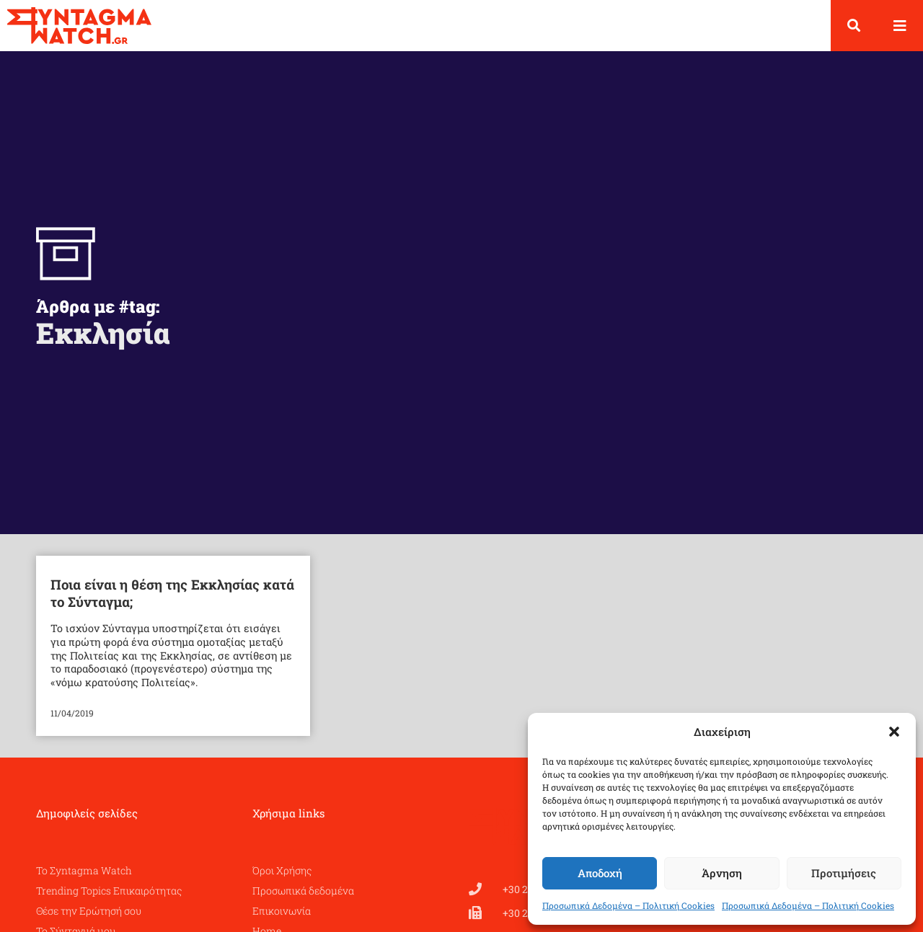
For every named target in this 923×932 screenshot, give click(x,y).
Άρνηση (722, 873)
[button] (894, 731)
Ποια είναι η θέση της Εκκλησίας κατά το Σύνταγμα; (172, 604)
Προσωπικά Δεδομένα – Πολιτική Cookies (628, 905)
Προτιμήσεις (843, 873)
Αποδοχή (600, 873)
